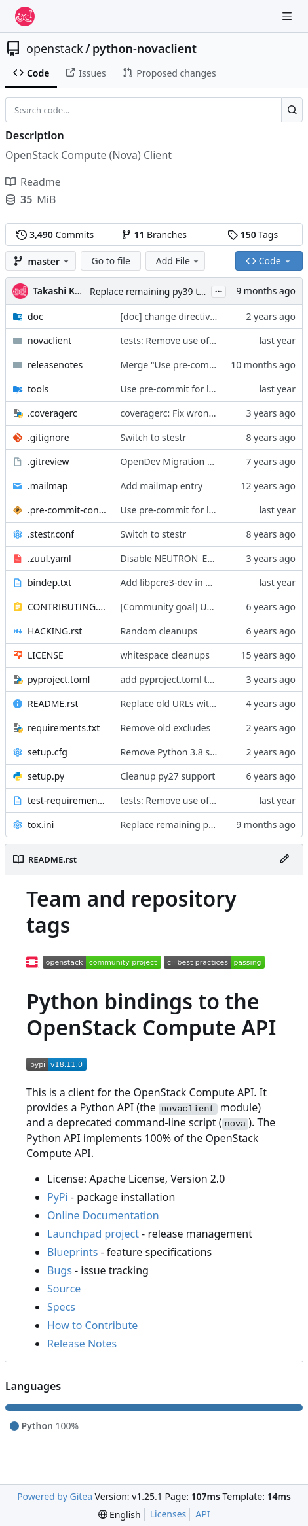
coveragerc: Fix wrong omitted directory (206, 413)
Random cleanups (159, 631)
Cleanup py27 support (168, 776)
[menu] (119, 1514)
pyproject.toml (59, 679)
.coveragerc (52, 413)
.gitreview (48, 461)
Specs (61, 1307)
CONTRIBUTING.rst (67, 606)
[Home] (25, 16)
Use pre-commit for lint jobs (181, 389)
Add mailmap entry (162, 485)
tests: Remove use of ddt (173, 340)
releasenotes (55, 364)
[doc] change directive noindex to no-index (212, 316)
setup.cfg (47, 752)
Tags (252, 234)
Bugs (59, 1270)
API (202, 1514)
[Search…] (292, 109)
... (219, 290)
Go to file (110, 260)
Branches (154, 234)
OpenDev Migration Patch (176, 461)
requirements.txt (64, 727)
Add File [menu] (178, 260)
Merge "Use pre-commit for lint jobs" (200, 364)
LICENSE (46, 655)
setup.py (46, 776)
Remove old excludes (166, 727)
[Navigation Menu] (288, 16)
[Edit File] (284, 859)
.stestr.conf (51, 534)
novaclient (49, 340)
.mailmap (47, 485)
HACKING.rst (55, 631)
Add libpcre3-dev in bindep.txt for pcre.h (207, 582)
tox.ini (41, 824)
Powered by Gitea (54, 1496)
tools (38, 389)
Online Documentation (103, 1215)
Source (64, 1288)
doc (35, 316)
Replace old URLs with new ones (190, 703)
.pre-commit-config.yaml (67, 510)
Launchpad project (93, 1233)
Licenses (168, 1514)
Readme (33, 181)
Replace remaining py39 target (155, 291)
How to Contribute (92, 1325)
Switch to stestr (154, 437)
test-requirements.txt (67, 800)
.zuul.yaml (49, 558)
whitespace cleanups (165, 655)
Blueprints (72, 1252)
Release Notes (82, 1343)
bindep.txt (49, 582)
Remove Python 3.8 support (180, 752)
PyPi (57, 1197)
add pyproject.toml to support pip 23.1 (203, 679)
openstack (54, 48)
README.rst (53, 703)
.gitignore (48, 437)
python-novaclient (144, 48)
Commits (55, 234)
